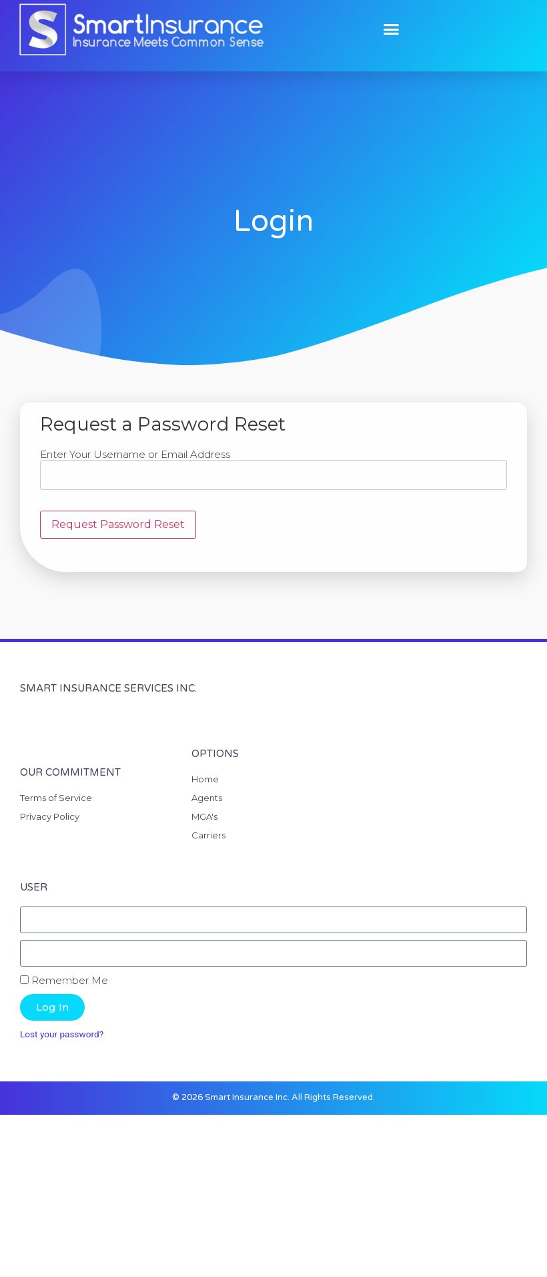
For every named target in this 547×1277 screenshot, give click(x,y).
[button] (391, 29)
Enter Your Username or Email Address (135, 454)
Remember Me (64, 980)
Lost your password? (61, 1034)
